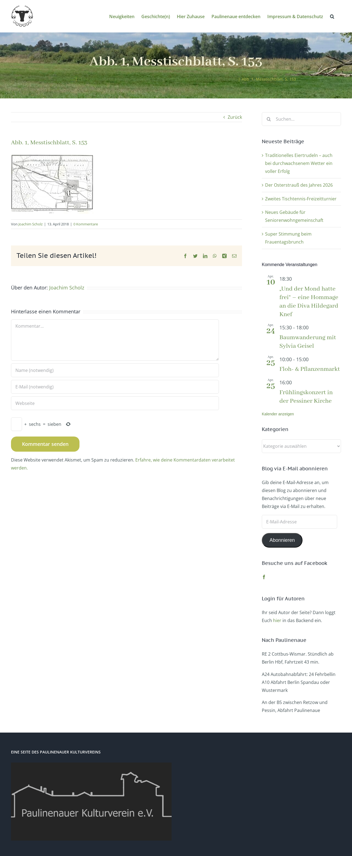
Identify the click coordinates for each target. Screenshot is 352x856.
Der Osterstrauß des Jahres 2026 (299, 185)
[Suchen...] (301, 119)
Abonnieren (282, 540)
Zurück (235, 117)
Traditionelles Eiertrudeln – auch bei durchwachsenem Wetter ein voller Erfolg (298, 163)
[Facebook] (264, 577)
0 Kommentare (85, 224)
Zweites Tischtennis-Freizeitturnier (301, 199)
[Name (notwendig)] (115, 370)
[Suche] (269, 119)
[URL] (115, 403)
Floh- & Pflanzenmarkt (309, 369)
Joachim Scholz (30, 224)
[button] (332, 16)
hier (277, 620)
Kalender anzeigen (278, 414)
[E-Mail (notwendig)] (115, 387)
